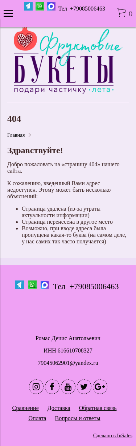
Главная (16, 135)
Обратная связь (98, 408)
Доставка (59, 408)
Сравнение (25, 408)
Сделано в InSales (112, 435)
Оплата (37, 418)
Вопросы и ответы (77, 418)
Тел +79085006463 (82, 8)
